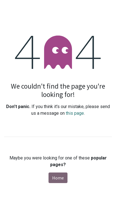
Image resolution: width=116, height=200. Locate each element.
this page (75, 113)
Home (58, 178)
